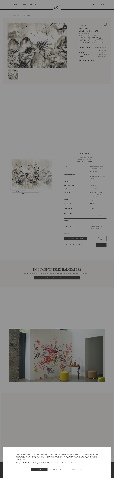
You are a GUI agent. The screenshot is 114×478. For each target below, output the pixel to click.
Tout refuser (57, 469)
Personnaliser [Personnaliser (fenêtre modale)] (75, 469)
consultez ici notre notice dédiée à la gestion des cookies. (33, 463)
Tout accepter (39, 469)
